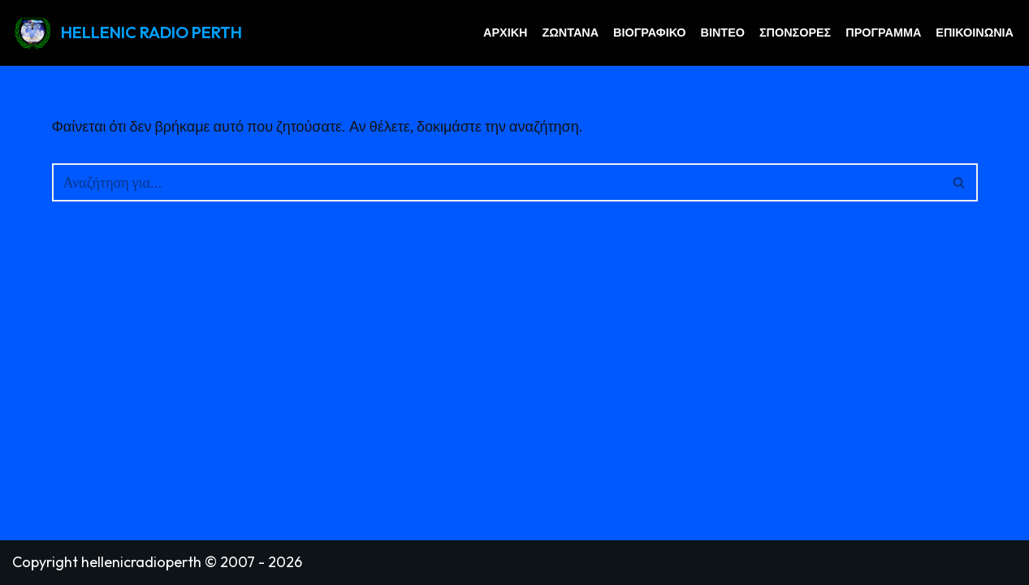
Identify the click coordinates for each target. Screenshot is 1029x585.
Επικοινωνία (975, 32)
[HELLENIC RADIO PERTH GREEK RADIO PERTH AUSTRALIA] (127, 33)
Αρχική (505, 32)
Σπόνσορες (795, 32)
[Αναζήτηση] (496, 182)
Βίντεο (723, 32)
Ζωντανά (570, 32)
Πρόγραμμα (883, 32)
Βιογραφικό (649, 32)
